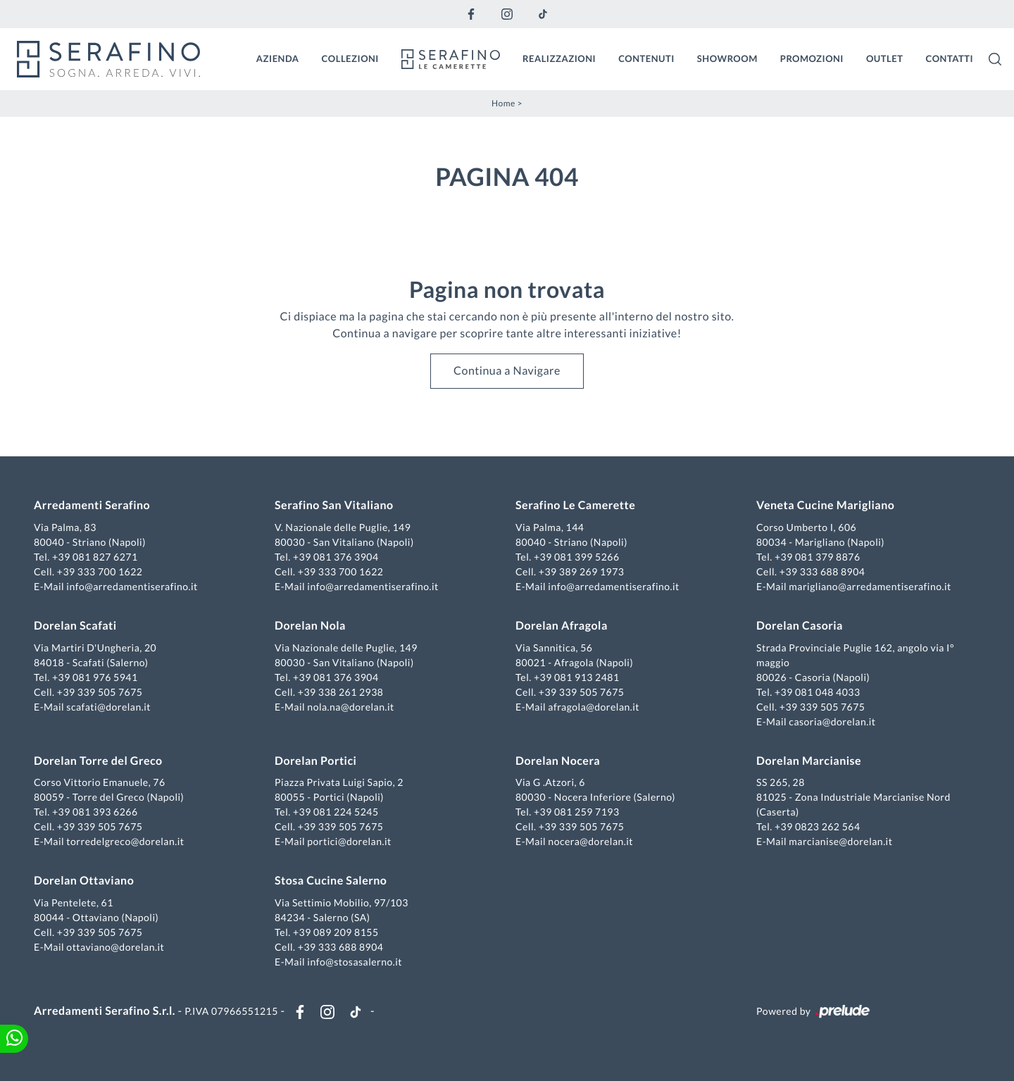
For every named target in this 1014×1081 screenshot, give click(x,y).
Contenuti (646, 58)
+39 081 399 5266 (577, 557)
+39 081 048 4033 (817, 692)
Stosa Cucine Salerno (331, 880)
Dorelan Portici (315, 761)
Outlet (884, 58)
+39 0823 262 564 (817, 826)
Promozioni (812, 58)
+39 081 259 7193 (577, 812)
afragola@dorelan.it (593, 707)
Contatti (949, 58)
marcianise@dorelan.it (840, 841)
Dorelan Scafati (75, 625)
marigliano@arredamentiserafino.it (870, 586)
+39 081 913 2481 (577, 677)
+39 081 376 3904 (336, 557)
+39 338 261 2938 (341, 692)
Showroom (727, 58)
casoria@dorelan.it (832, 721)
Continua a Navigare (507, 370)
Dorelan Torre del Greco (98, 761)
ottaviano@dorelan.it (115, 947)
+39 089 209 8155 (336, 932)
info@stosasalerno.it (354, 962)
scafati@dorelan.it (108, 707)
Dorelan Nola (310, 625)
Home (503, 103)
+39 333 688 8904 (822, 571)
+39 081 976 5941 (95, 677)
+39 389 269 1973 (582, 571)
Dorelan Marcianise (808, 761)
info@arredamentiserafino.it (131, 586)
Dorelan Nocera (557, 761)
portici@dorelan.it (349, 841)
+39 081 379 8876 (817, 557)
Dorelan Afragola (561, 625)
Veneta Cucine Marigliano (825, 505)
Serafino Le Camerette (575, 505)
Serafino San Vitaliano (334, 505)
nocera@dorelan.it (590, 841)
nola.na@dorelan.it (350, 707)
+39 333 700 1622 (100, 571)
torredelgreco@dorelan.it (125, 841)
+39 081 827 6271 (95, 557)
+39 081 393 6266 (95, 812)
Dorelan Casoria (799, 625)
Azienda (277, 58)
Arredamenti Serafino (92, 505)
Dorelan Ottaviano (84, 880)
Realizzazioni (559, 58)
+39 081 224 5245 (336, 812)
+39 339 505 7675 (100, 692)
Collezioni (350, 58)
